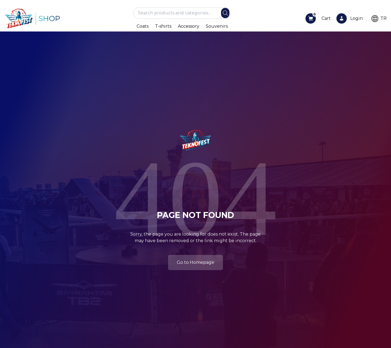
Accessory (188, 26)
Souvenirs (217, 26)
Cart (326, 18)
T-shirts (163, 26)
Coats (143, 26)
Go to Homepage (195, 262)
